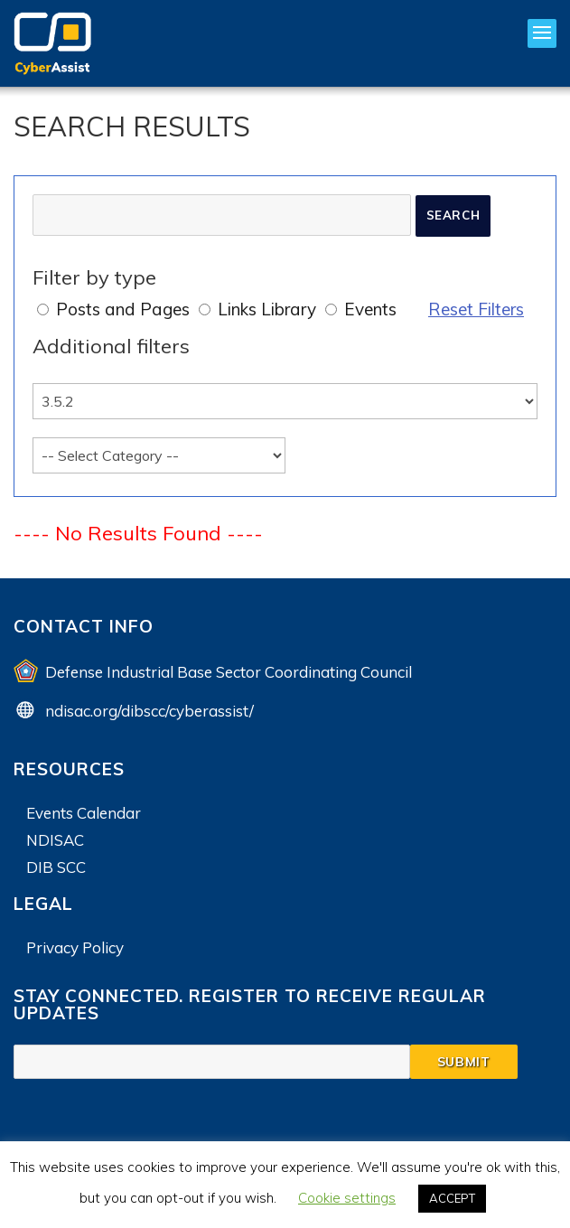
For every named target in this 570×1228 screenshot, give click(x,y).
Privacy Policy (75, 947)
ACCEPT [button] (452, 1198)
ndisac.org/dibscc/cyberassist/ (149, 710)
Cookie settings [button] (347, 1197)
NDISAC (55, 839)
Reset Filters (476, 309)
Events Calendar (83, 812)
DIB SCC (56, 867)
